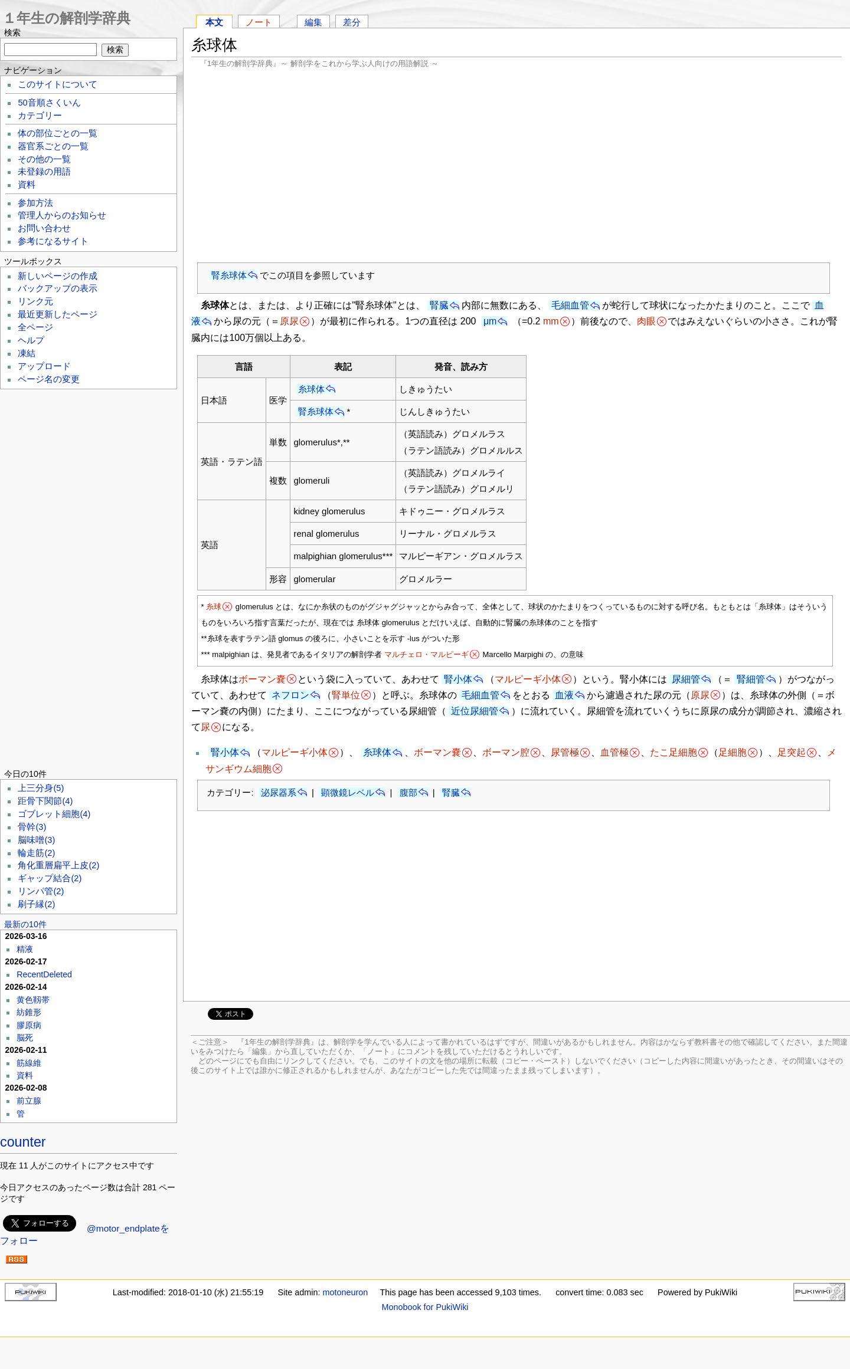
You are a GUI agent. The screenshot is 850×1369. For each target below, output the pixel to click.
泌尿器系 (278, 792)
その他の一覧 (44, 159)
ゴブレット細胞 (54, 814)
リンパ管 (41, 891)
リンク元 (35, 301)
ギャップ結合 (49, 878)
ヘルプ (31, 340)
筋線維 (29, 1063)
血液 (564, 695)
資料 (26, 184)
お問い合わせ (44, 228)
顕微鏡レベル (347, 792)
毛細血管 (570, 305)
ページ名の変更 (49, 379)
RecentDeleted (44, 974)
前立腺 (29, 1100)
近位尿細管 (474, 711)
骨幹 (32, 827)
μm (490, 321)
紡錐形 (29, 1012)
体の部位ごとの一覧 (57, 133)
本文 (214, 22)
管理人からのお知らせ (62, 215)
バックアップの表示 (57, 288)
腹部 (408, 792)
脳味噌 (36, 840)
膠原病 (29, 1025)
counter (23, 1142)
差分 (352, 22)
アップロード (44, 366)
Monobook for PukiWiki (424, 1307)
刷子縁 (36, 904)
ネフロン (290, 695)
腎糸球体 (229, 275)
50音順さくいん (49, 102)
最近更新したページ (57, 314)
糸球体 (311, 389)
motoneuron (345, 1292)
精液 (25, 949)
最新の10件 (25, 924)
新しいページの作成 (57, 276)
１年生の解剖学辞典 (66, 18)
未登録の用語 (44, 171)
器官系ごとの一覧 (53, 146)
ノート (259, 22)
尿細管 (686, 679)
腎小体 (458, 679)
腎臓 (439, 305)
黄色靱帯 (33, 999)
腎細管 (751, 679)
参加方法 (35, 203)
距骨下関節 (45, 801)
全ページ (35, 327)
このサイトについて (57, 84)
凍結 (26, 353)
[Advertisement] (516, 165)
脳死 (25, 1037)
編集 (313, 22)
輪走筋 (36, 853)
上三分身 (41, 788)
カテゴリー (40, 115)
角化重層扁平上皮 (58, 865)
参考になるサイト (53, 241)
